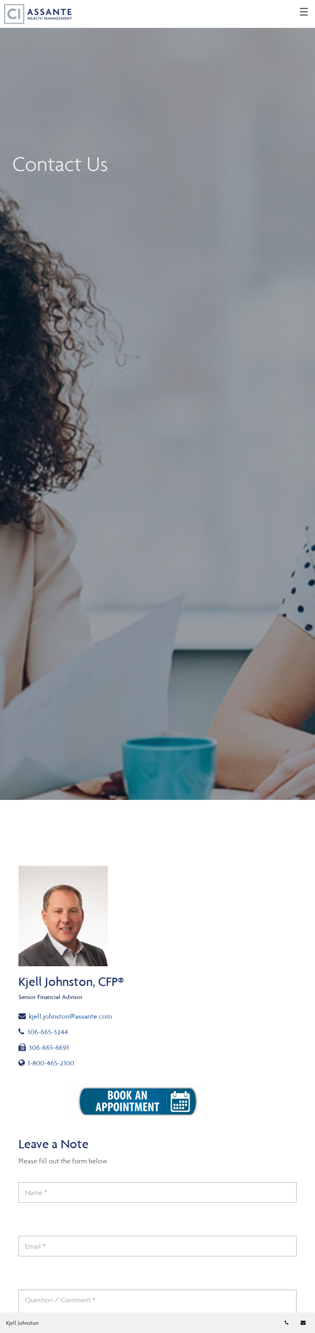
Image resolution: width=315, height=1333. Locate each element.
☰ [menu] (303, 12)
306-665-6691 (43, 1047)
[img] (157, 400)
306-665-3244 (50, 1031)
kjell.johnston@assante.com (65, 1016)
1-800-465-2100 (47, 1062)
